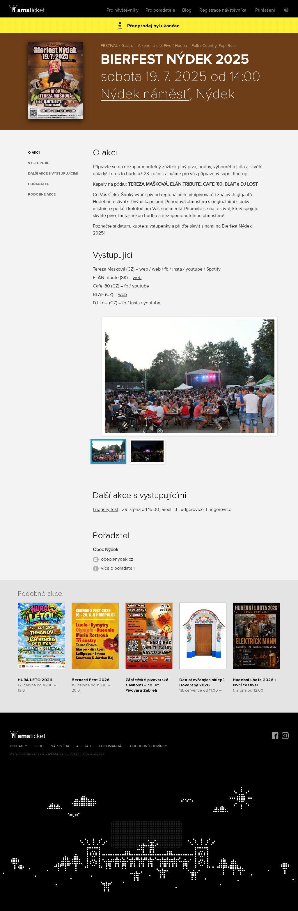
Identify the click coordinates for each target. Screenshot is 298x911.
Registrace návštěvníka (222, 10)
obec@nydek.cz (117, 559)
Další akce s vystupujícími (53, 173)
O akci (34, 152)
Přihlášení (265, 10)
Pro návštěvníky (123, 10)
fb (166, 269)
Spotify (213, 269)
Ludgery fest (105, 509)
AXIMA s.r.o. (57, 754)
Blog (186, 10)
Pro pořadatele (160, 10)
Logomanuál (111, 746)
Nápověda (60, 746)
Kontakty (18, 746)
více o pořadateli (118, 568)
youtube (194, 269)
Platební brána (81, 754)
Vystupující (39, 163)
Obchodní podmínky (148, 746)
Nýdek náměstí (145, 94)
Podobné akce (42, 194)
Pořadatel (38, 184)
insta (177, 269)
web (143, 269)
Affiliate (84, 746)
